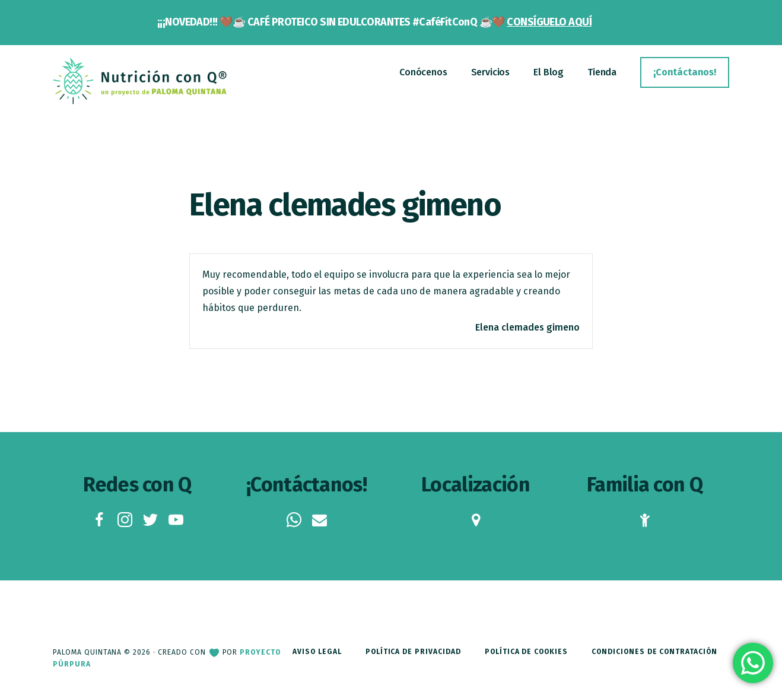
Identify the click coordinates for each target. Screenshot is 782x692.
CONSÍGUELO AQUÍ (549, 21)
